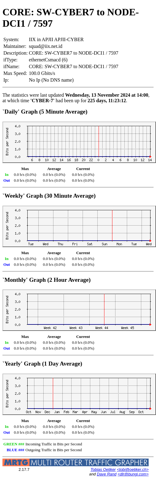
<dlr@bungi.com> (133, 474)
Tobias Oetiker (103, 469)
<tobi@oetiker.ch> (133, 469)
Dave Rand (106, 474)
